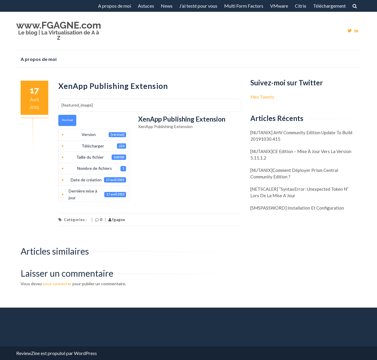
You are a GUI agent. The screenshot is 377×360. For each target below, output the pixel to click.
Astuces (146, 6)
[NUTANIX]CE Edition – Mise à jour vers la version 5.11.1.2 (300, 154)
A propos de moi (114, 6)
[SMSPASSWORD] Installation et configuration (297, 207)
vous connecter (57, 283)
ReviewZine (28, 353)
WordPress (85, 353)
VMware (279, 6)
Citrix (300, 6)
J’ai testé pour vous (198, 6)
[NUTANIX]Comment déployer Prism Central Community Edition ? (294, 173)
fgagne (116, 219)
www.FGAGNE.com (58, 25)
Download (67, 120)
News (167, 6)
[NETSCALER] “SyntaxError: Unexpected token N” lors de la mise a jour (299, 192)
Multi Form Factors (243, 6)
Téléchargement (329, 6)
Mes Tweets (262, 96)
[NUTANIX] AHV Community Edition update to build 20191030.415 (301, 136)
